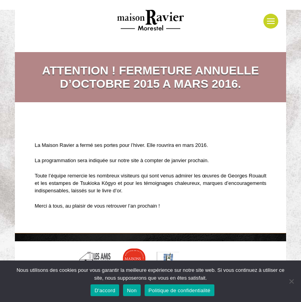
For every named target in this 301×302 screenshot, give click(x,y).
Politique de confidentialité (179, 290)
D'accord (104, 290)
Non (132, 290)
